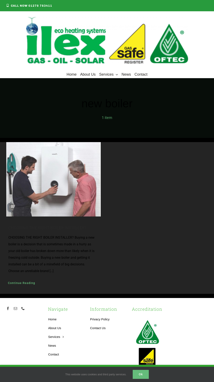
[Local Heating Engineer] (107, 19)
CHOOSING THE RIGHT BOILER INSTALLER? (47, 227)
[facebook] (8, 308)
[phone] (23, 308)
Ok (141, 374)
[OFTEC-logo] (147, 318)
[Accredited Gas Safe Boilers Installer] (147, 349)
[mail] (15, 308)
